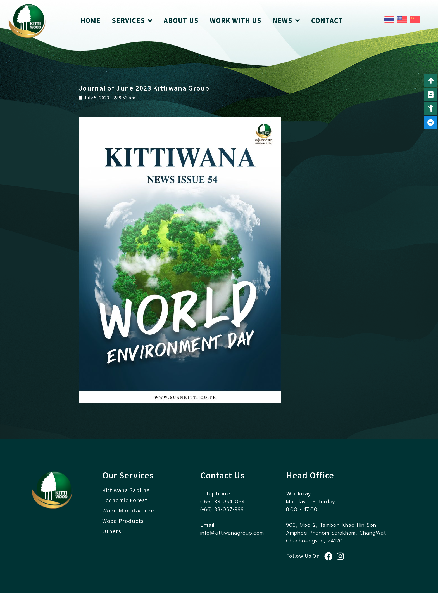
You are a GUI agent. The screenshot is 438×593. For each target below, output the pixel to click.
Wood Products (123, 521)
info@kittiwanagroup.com (232, 533)
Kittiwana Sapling (126, 490)
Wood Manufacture (128, 510)
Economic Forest (124, 500)
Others (111, 531)
